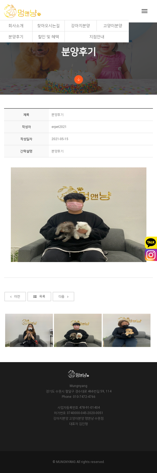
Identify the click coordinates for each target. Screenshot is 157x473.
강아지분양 (80, 25)
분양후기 (16, 36)
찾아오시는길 (48, 25)
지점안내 (96, 36)
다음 (63, 296)
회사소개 (16, 25)
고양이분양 (112, 25)
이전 (15, 296)
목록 (39, 296)
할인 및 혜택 (48, 36)
